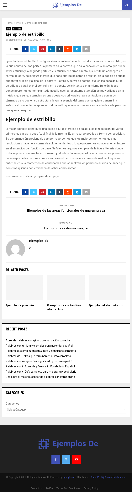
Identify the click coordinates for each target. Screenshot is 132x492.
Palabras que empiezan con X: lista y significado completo (41, 350)
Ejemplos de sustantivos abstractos (64, 307)
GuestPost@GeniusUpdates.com (108, 477)
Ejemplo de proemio (20, 305)
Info (8, 29)
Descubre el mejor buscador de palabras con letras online (40, 376)
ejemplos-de (15, 40)
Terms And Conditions (68, 488)
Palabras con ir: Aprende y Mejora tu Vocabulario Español (40, 366)
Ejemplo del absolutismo (106, 305)
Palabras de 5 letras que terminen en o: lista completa (38, 356)
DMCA (49, 488)
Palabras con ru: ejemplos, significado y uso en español (39, 361)
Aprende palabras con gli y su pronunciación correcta (38, 340)
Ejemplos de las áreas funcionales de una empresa (66, 211)
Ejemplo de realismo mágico (66, 228)
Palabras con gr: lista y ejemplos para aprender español (39, 345)
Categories (12, 403)
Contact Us (37, 488)
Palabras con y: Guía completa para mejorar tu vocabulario (41, 371)
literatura (17, 29)
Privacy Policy (91, 488)
